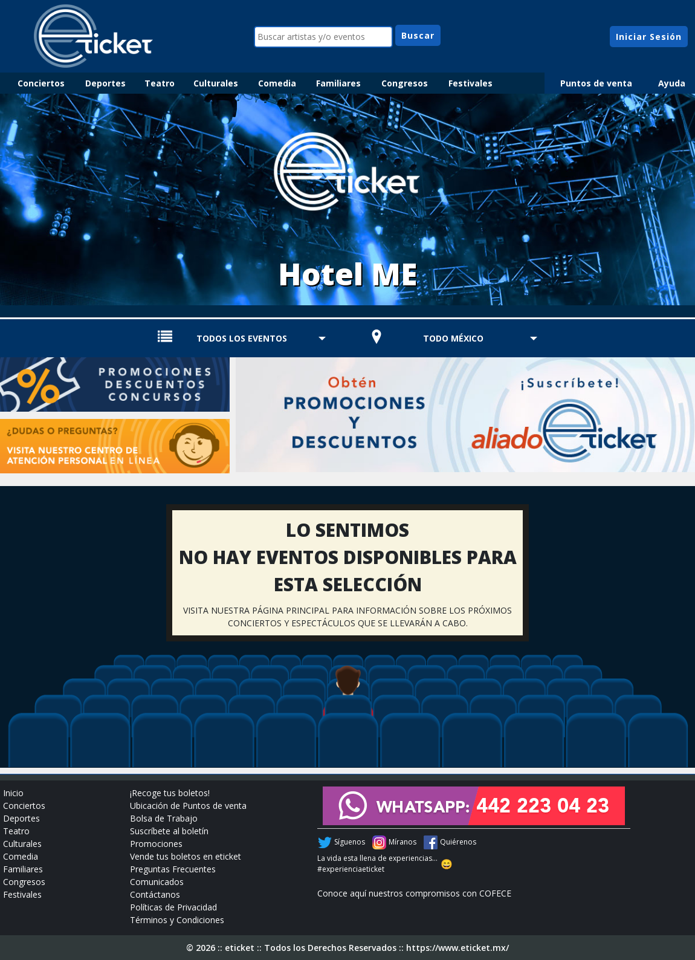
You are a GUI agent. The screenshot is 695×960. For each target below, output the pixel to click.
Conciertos (41, 83)
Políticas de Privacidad (173, 907)
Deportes (105, 83)
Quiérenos (458, 842)
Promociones (156, 843)
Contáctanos (155, 894)
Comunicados (157, 881)
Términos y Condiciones (177, 920)
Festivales (470, 83)
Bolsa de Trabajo (164, 818)
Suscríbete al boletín (169, 831)
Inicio (13, 793)
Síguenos (349, 842)
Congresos (404, 83)
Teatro (159, 83)
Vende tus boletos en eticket (185, 856)
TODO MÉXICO (453, 338)
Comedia (277, 83)
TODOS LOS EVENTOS (241, 338)
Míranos (402, 842)
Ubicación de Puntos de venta (188, 805)
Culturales (215, 83)
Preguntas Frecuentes (173, 869)
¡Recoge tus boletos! (170, 793)
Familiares (338, 83)
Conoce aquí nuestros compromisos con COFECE (414, 893)
